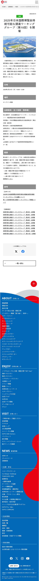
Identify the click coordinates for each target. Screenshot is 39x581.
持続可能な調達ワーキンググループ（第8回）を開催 (19, 231)
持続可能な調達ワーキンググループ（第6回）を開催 (19, 225)
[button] (34, 284)
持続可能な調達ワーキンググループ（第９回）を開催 (19, 234)
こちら (11, 179)
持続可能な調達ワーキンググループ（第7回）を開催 (19, 228)
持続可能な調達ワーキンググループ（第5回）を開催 (19, 223)
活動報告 (10, 6)
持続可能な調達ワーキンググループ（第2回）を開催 (19, 215)
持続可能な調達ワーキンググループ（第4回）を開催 (19, 220)
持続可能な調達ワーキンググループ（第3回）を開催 (19, 217)
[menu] (37, 2)
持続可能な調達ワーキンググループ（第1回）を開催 (19, 212)
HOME (4, 6)
